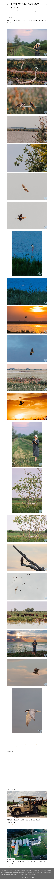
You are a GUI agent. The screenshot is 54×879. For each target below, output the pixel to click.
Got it (32, 877)
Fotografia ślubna (27, 11)
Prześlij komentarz (16, 824)
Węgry (37, 744)
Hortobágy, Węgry (15, 746)
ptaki (34, 744)
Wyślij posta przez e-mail (17, 742)
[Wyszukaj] (46, 4)
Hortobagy (23, 744)
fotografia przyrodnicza (15, 744)
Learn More (24, 877)
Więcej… (35, 11)
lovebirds (27, 744)
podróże (31, 744)
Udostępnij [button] (9, 742)
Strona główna (15, 11)
